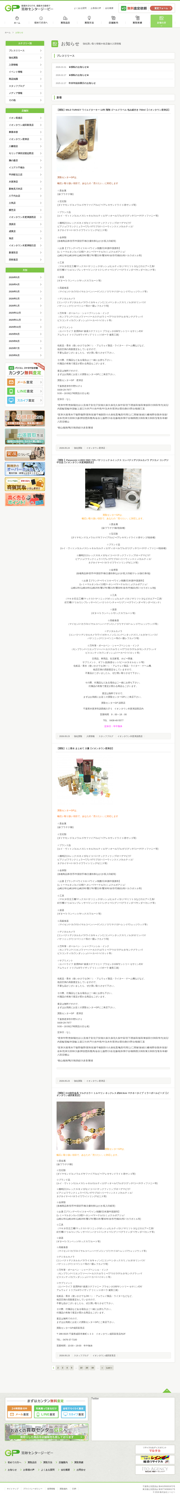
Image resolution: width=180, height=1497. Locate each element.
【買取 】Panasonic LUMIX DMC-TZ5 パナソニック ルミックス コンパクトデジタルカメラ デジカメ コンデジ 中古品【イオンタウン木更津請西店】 (112, 461)
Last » (109, 1368)
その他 (12, 100)
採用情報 (51, 1489)
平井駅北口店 (15, 174)
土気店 (12, 203)
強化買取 (78, 448)
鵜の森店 (13, 160)
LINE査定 (25, 391)
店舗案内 (114, 21)
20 (87, 1368)
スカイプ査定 (25, 400)
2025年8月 (14, 341)
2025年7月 (14, 348)
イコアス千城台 (17, 167)
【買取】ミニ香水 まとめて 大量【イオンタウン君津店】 (85, 748)
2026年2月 (14, 298)
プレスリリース (17, 50)
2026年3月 (14, 291)
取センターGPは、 (116, 1149)
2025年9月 (14, 334)
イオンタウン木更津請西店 (130, 736)
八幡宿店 (13, 146)
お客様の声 (96, 8)
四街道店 (13, 259)
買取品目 (65, 21)
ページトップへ (167, 1390)
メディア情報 (15, 93)
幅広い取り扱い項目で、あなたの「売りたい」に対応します (87, 183)
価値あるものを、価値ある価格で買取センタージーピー (29, 8)
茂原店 (12, 224)
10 (81, 1368)
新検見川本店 (15, 188)
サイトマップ (12, 1489)
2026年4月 (14, 284)
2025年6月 (14, 355)
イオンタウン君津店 (95, 448)
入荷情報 (90, 736)
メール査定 (25, 382)
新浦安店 (13, 252)
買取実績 (138, 21)
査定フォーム (161, 8)
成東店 (12, 231)
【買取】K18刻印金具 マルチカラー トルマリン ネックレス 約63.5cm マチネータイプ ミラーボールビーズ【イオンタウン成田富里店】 (113, 1094)
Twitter (95, 1398)
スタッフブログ (106, 736)
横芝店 (12, 210)
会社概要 (109, 8)
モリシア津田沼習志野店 (21, 153)
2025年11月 (15, 320)
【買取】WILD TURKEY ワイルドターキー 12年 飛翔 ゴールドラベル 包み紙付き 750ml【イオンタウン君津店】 (113, 110)
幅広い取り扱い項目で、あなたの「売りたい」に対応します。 (113, 518)
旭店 (11, 238)
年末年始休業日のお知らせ (74, 83)
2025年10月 (15, 327)
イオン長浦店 (15, 118)
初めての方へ (41, 21)
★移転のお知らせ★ (71, 67)
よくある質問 (80, 8)
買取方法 (90, 21)
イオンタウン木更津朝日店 (22, 245)
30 (92, 1368)
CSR (74, 1489)
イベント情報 (15, 72)
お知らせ (162, 21)
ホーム (17, 21)
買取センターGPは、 (68, 177)
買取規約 (63, 1489)
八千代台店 (14, 196)
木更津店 (13, 181)
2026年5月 (14, 277)
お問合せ (81, 1469)
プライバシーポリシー (32, 1489)
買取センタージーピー (29, 1452)
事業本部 (13, 132)
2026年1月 (14, 305)
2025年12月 (15, 312)
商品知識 (13, 79)
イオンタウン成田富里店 (104, 1355)
